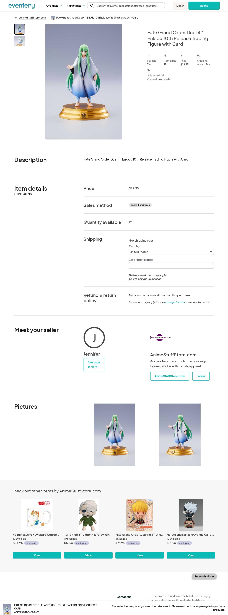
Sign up (204, 5)
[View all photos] (84, 81)
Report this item (204, 576)
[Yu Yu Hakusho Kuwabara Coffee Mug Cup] (37, 515)
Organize (53, 5)
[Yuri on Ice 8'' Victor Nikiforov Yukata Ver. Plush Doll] (88, 515)
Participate (76, 5)
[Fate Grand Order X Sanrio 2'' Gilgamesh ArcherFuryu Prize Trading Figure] (139, 515)
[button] (53, 5)
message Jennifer (174, 302)
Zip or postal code (141, 260)
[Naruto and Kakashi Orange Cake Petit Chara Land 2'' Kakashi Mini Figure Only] (191, 515)
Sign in (180, 5)
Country (134, 246)
